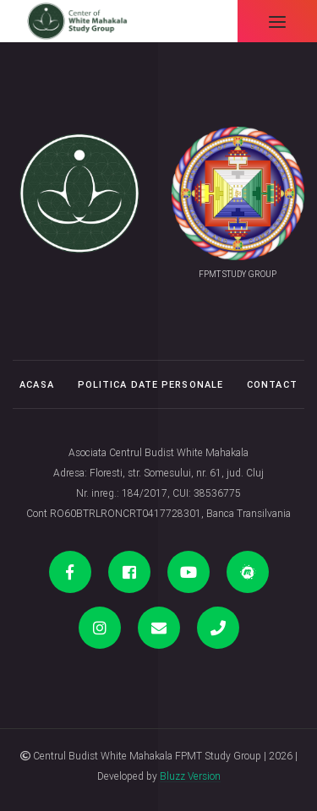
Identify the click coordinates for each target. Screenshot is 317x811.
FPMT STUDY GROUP (237, 274)
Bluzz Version (190, 776)
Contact (272, 384)
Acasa (36, 384)
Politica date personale (150, 384)
